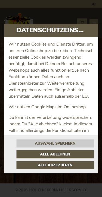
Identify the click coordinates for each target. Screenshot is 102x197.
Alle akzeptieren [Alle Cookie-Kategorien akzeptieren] (55, 165)
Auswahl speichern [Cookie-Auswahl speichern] (55, 143)
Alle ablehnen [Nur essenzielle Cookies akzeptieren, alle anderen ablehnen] (55, 154)
